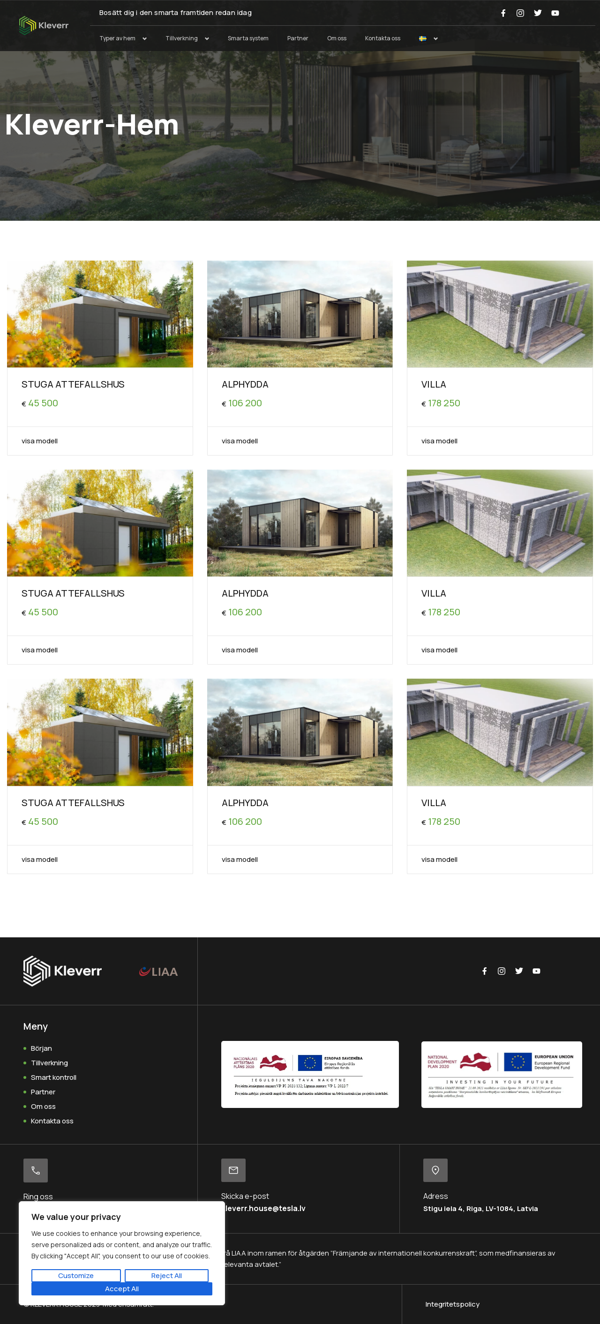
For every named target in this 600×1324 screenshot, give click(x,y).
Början (41, 1048)
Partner (297, 38)
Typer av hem (117, 38)
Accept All (122, 1289)
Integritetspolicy (453, 1304)
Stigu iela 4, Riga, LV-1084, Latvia (480, 1208)
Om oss (336, 38)
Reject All (166, 1275)
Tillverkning (181, 38)
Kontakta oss (382, 38)
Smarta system (248, 38)
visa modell (40, 441)
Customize (76, 1275)
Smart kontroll (53, 1077)
